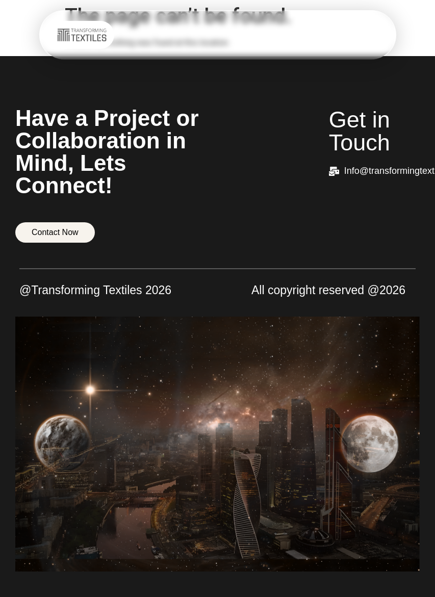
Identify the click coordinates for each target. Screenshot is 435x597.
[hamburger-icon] (374, 35)
